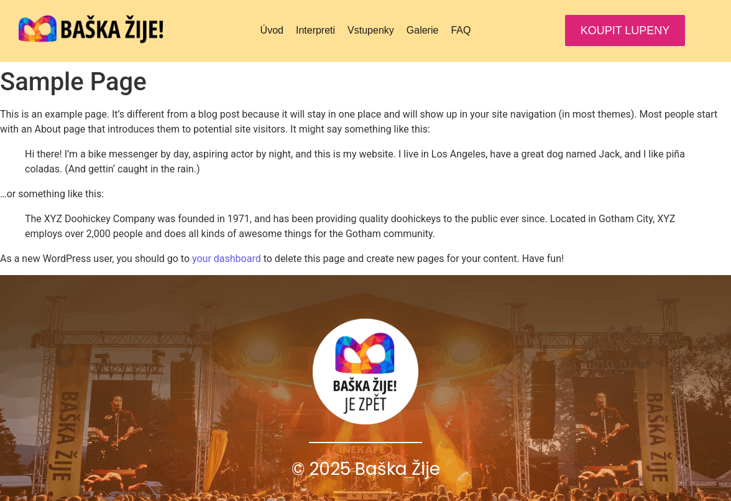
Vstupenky (370, 30)
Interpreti (315, 30)
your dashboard (226, 259)
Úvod (271, 30)
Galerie (423, 30)
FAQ (461, 30)
